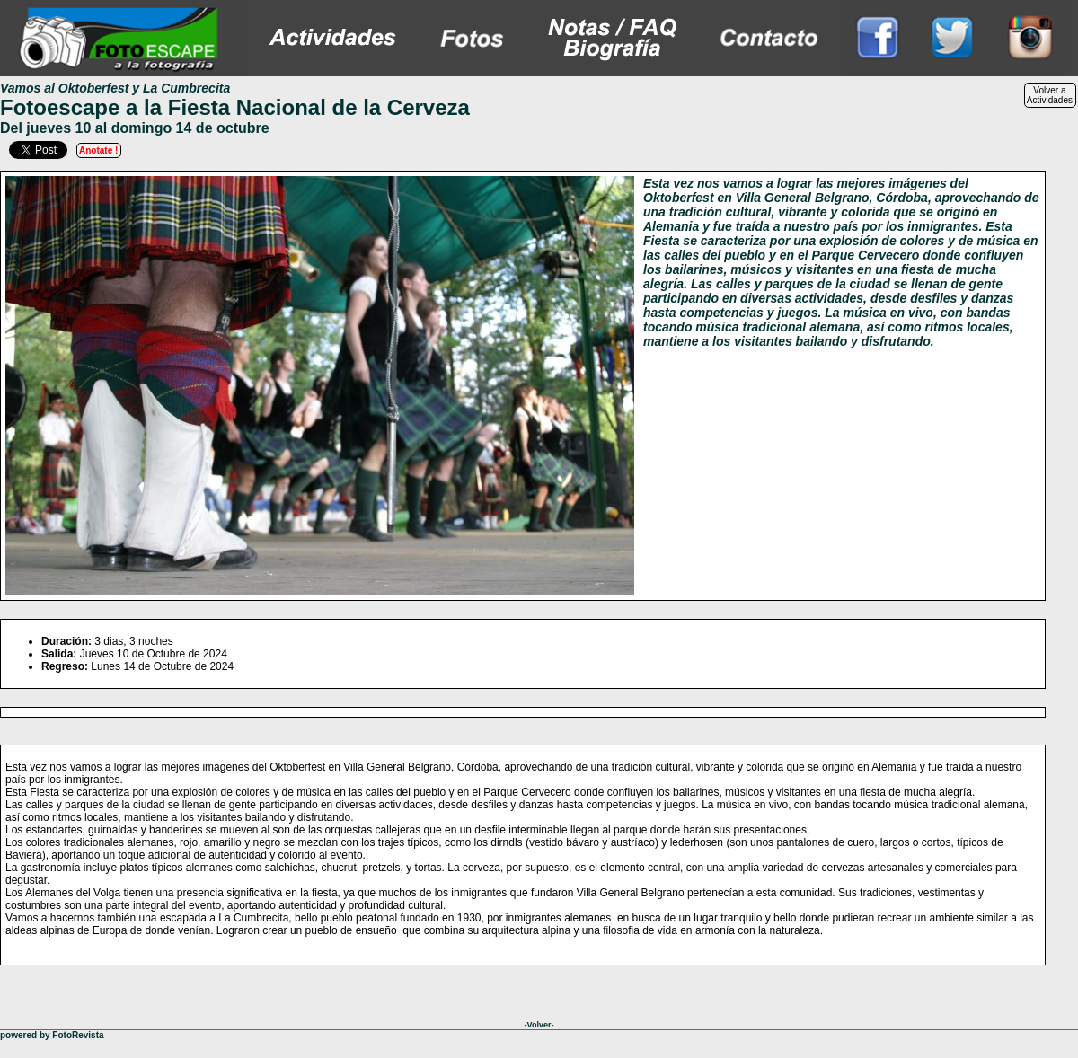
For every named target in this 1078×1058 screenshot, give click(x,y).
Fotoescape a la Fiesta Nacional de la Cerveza (235, 107)
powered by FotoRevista (52, 1035)
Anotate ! (98, 150)
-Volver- (539, 1024)
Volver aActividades (1050, 95)
